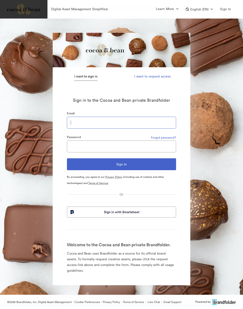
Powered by (215, 302)
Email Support (172, 302)
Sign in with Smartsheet (104, 212)
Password (74, 137)
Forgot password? (163, 137)
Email (71, 113)
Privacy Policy (113, 177)
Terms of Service (98, 183)
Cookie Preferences (87, 302)
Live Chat (153, 302)
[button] (199, 9)
